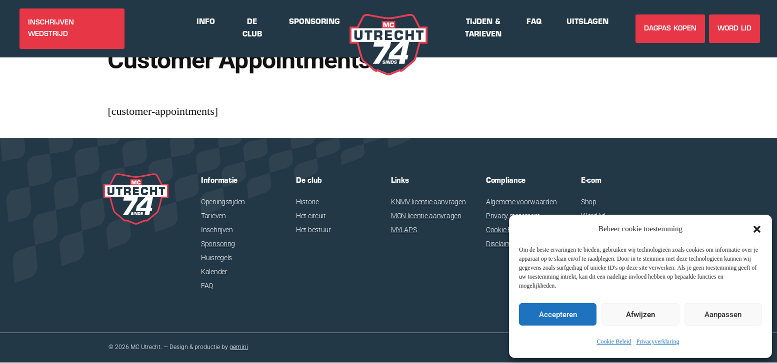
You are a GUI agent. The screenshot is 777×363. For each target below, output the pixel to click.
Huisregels (216, 258)
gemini (239, 347)
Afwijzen (640, 314)
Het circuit (311, 216)
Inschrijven (217, 230)
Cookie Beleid (614, 342)
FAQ (207, 286)
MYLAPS (403, 230)
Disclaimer (501, 244)
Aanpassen (723, 314)
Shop (588, 202)
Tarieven (213, 216)
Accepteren (558, 314)
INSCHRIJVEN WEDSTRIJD (51, 28)
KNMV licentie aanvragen (428, 202)
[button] (757, 229)
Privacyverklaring (658, 342)
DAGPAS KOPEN (670, 28)
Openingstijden (223, 202)
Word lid (735, 28)
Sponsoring (218, 244)
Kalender (214, 272)
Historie (307, 202)
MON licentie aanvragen (426, 216)
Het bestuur (313, 230)
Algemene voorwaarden (521, 202)
